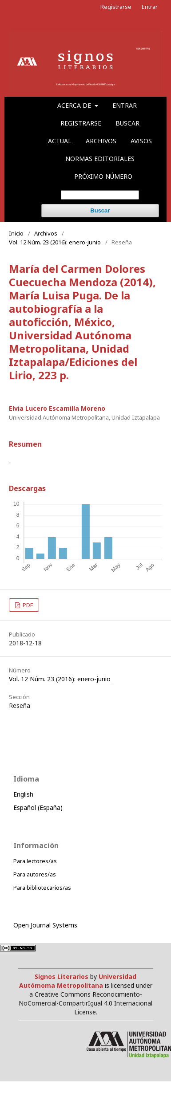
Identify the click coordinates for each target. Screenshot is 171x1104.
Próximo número (103, 176)
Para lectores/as (35, 861)
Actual (60, 141)
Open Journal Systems (45, 925)
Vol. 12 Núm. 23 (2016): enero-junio (55, 242)
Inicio (16, 233)
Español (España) (38, 807)
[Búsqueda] (100, 195)
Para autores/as (34, 874)
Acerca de (75, 105)
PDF (27, 605)
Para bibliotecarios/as (42, 888)
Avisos (141, 141)
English (23, 794)
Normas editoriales (100, 158)
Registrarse (80, 123)
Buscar (127, 123)
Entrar (124, 105)
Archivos (101, 141)
